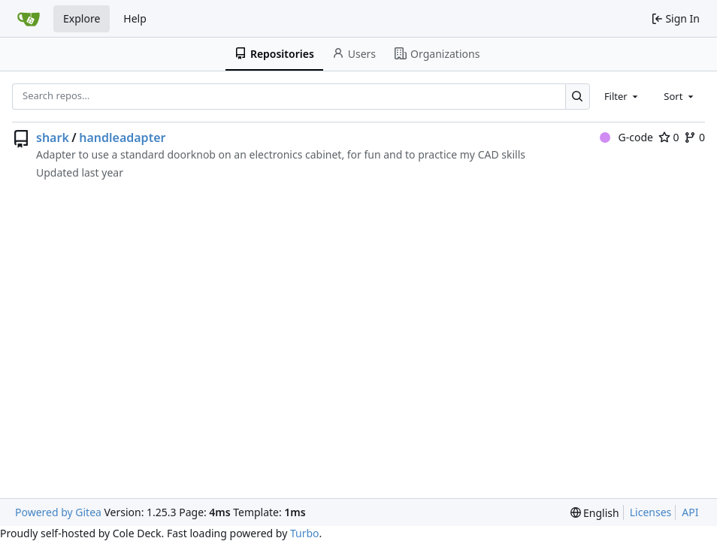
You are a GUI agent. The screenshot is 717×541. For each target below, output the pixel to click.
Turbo (304, 533)
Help (135, 18)
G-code (626, 137)
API (690, 512)
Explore (81, 18)
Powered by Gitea (58, 512)
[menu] (594, 513)
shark (52, 137)
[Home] (29, 18)
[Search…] (577, 96)
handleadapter (122, 137)
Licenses (651, 512)
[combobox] (622, 96)
